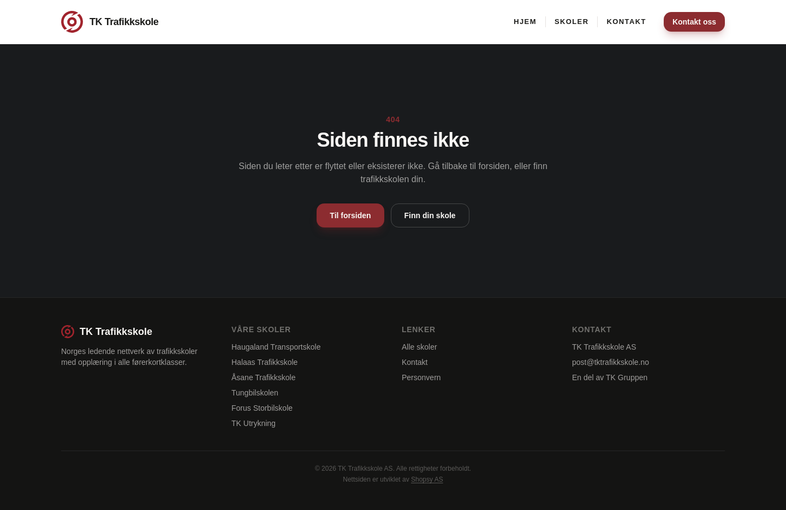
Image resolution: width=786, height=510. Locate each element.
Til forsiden (350, 215)
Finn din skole (430, 215)
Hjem (525, 21)
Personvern (421, 377)
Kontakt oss (694, 21)
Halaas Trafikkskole (264, 362)
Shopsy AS (427, 479)
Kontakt (626, 21)
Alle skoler (419, 347)
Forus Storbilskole (262, 408)
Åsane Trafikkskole (263, 377)
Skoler (572, 21)
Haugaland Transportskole (275, 347)
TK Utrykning (253, 423)
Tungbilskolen (254, 392)
